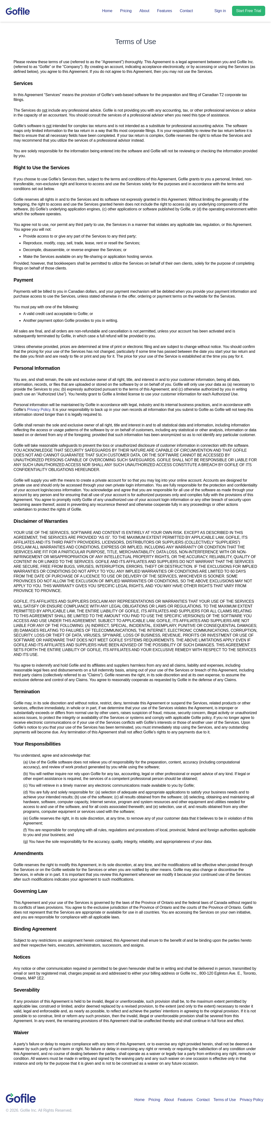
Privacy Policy (38, 410)
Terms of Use (224, 1100)
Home (107, 11)
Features (164, 11)
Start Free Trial (248, 11)
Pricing (126, 11)
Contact (186, 11)
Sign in (220, 11)
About (144, 11)
